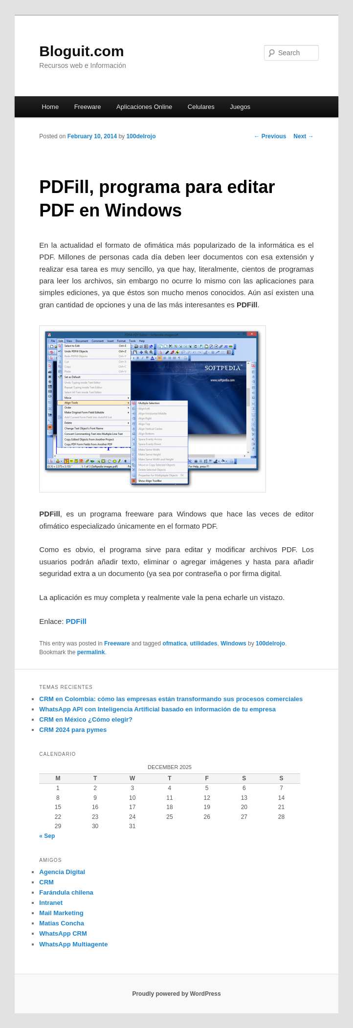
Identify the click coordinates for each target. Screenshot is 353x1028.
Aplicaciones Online (144, 106)
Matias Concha (61, 923)
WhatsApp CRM (63, 933)
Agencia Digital (62, 872)
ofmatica (174, 643)
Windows (233, 643)
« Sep (47, 836)
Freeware (87, 106)
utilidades (204, 643)
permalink (91, 652)
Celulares (201, 106)
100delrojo (140, 136)
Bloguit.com (81, 51)
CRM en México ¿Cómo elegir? (85, 719)
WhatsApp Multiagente (73, 944)
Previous (270, 136)
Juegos (240, 106)
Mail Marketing (61, 913)
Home (50, 106)
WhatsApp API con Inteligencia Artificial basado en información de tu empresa (157, 709)
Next (303, 136)
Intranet (51, 902)
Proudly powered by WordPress (176, 993)
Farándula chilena (66, 892)
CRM (46, 882)
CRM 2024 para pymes (73, 729)
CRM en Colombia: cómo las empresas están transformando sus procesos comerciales (171, 699)
